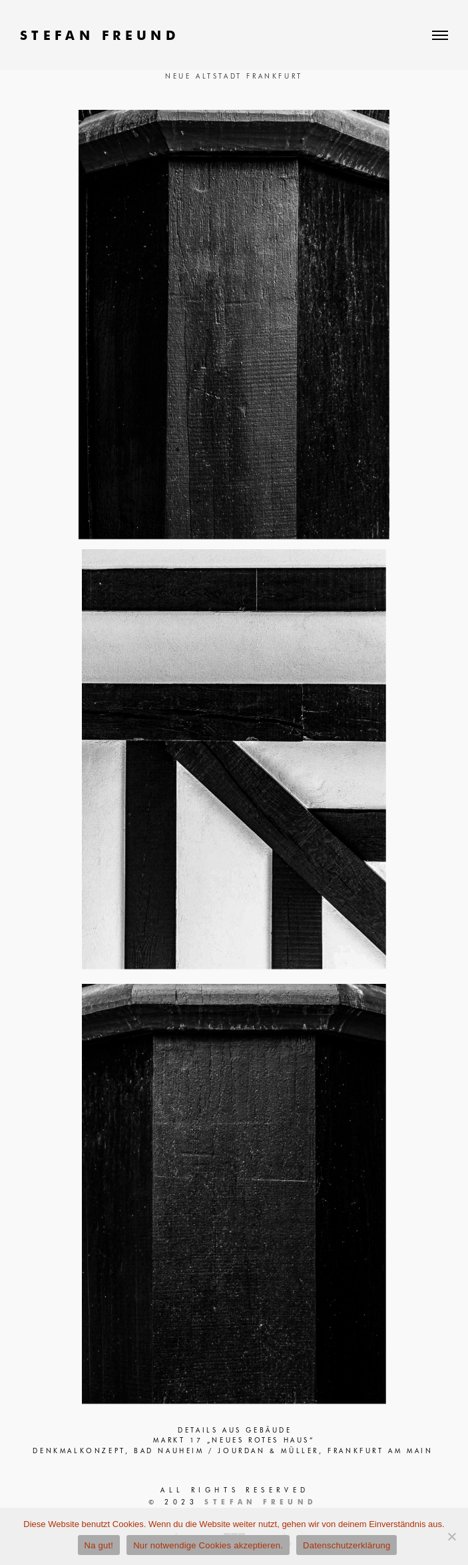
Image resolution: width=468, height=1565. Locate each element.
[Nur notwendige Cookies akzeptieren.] (451, 1536)
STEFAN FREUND (100, 35)
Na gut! (99, 1545)
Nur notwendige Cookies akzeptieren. (208, 1545)
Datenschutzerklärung (346, 1545)
